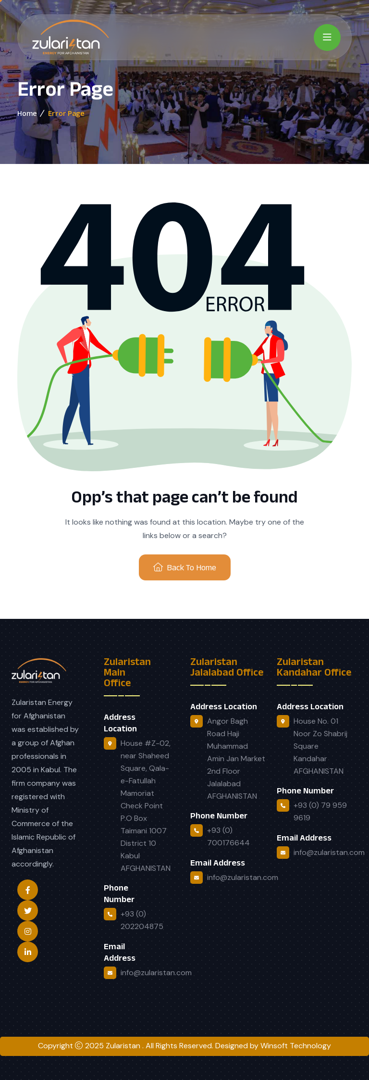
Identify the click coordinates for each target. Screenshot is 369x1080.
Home (27, 113)
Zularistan (124, 1046)
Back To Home (184, 567)
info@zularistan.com (156, 972)
